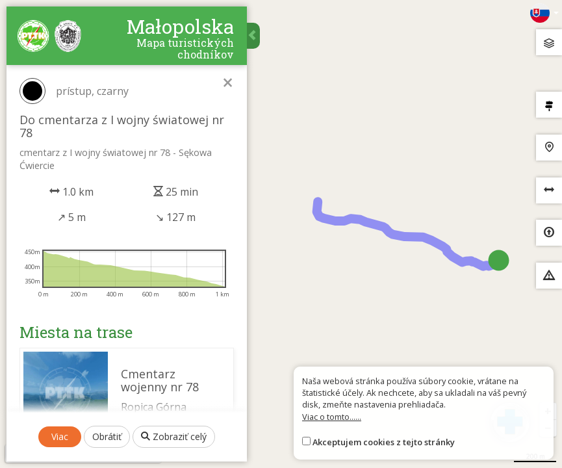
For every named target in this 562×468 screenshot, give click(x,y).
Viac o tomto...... (331, 416)
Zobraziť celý (174, 436)
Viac (59, 436)
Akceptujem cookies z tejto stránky (384, 442)
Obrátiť (106, 436)
